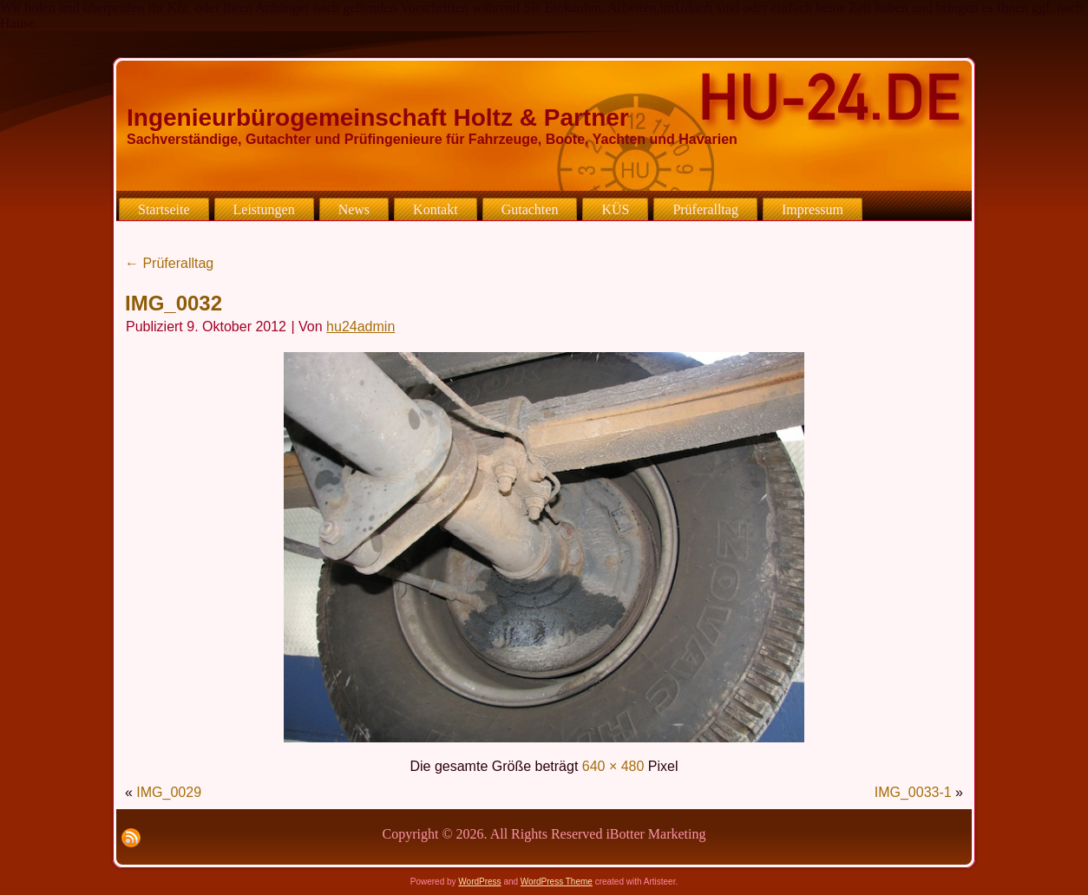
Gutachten (530, 209)
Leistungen (264, 209)
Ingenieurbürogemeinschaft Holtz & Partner (378, 117)
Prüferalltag (705, 209)
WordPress (479, 881)
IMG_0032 (173, 303)
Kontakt (435, 209)
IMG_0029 (168, 792)
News (354, 209)
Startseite (164, 209)
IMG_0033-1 (913, 792)
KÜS (615, 209)
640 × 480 (613, 766)
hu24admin (360, 326)
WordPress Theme (557, 881)
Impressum (812, 209)
